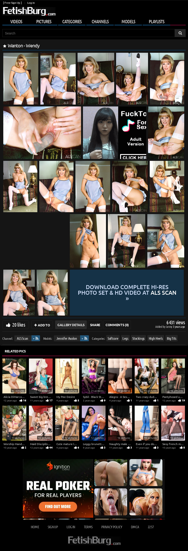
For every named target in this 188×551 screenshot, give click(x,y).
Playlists (156, 21)
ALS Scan (22, 338)
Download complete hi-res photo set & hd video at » (127, 292)
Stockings (138, 338)
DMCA (135, 527)
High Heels (156, 338)
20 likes (18, 324)
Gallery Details (71, 325)
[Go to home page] (28, 11)
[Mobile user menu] (94, 21)
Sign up (53, 527)
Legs (125, 338)
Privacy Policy (111, 527)
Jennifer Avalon (66, 338)
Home (35, 527)
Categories (72, 21)
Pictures (43, 21)
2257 (151, 527)
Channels (100, 21)
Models (128, 21)
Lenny (169, 326)
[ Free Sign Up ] (12, 3)
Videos (16, 21)
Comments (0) (117, 325)
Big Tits (171, 338)
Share (95, 325)
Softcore (113, 338)
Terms (88, 527)
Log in (31, 3)
